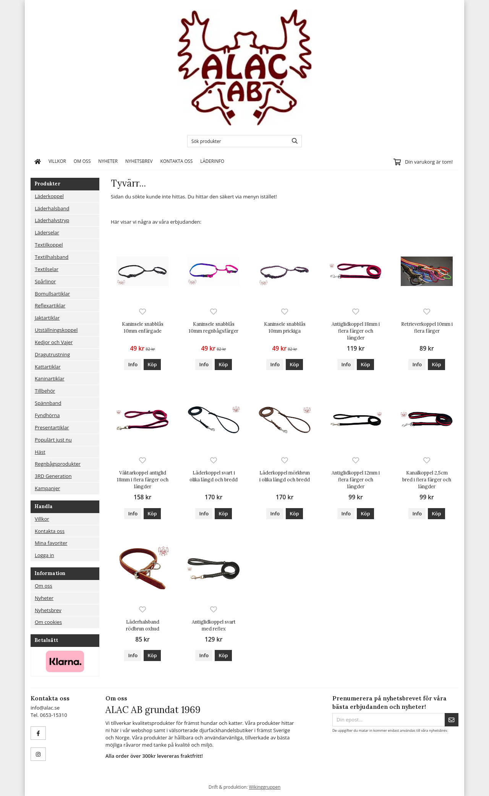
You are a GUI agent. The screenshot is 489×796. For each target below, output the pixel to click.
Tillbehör (45, 390)
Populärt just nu (53, 439)
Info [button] (133, 364)
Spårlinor (45, 281)
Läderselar (47, 232)
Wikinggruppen (265, 787)
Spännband (48, 403)
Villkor (57, 161)
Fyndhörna (47, 415)
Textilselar (46, 269)
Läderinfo (212, 161)
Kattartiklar (48, 366)
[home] (38, 161)
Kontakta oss (176, 161)
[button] (152, 364)
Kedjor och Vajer (54, 342)
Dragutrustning (52, 354)
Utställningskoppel (56, 330)
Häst (40, 451)
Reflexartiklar (50, 305)
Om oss (82, 161)
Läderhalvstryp (52, 220)
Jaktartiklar (47, 317)
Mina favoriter (51, 542)
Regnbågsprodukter (58, 463)
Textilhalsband (51, 256)
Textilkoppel (49, 244)
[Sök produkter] (236, 141)
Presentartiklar (52, 427)
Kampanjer (47, 488)
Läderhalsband (52, 208)
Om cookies (48, 622)
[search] (292, 141)
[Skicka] (451, 719)
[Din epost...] (388, 719)
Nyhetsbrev (139, 161)
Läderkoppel (49, 196)
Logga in (44, 555)
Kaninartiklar (50, 378)
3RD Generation (53, 476)
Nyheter (108, 161)
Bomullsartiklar (52, 293)
